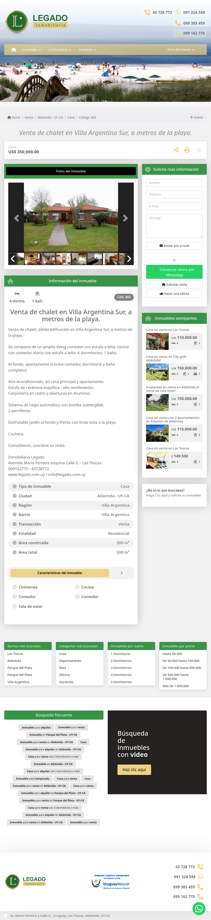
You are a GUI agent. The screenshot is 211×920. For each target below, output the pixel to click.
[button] (17, 218)
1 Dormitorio (120, 654)
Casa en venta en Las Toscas (167, 329)
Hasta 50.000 (172, 654)
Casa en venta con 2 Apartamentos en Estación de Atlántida (172, 419)
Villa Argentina (18, 682)
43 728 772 (162, 12)
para (36, 727)
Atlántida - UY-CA (50, 117)
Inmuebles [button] (29, 49)
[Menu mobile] (13, 49)
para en (46, 742)
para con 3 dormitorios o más (53, 808)
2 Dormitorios (121, 661)
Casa (71, 117)
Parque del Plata (19, 668)
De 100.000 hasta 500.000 (182, 668)
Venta (29, 117)
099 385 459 (194, 23)
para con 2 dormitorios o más (53, 756)
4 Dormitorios (121, 675)
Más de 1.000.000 (176, 686)
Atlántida (14, 661)
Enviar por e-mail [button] (174, 245)
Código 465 (87, 117)
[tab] (24, 171)
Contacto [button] (85, 49)
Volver (196, 117)
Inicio (13, 117)
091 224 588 (194, 12)
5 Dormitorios (121, 682)
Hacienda (66, 682)
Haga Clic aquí (156, 495)
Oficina (64, 675)
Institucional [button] (58, 49)
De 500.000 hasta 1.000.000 (176, 677)
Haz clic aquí (134, 769)
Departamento (70, 661)
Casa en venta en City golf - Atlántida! (167, 358)
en (53, 735)
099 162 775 (194, 33)
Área (62, 668)
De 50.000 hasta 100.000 (181, 661)
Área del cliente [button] (179, 49)
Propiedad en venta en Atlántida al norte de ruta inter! (172, 389)
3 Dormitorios (121, 668)
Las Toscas (15, 654)
